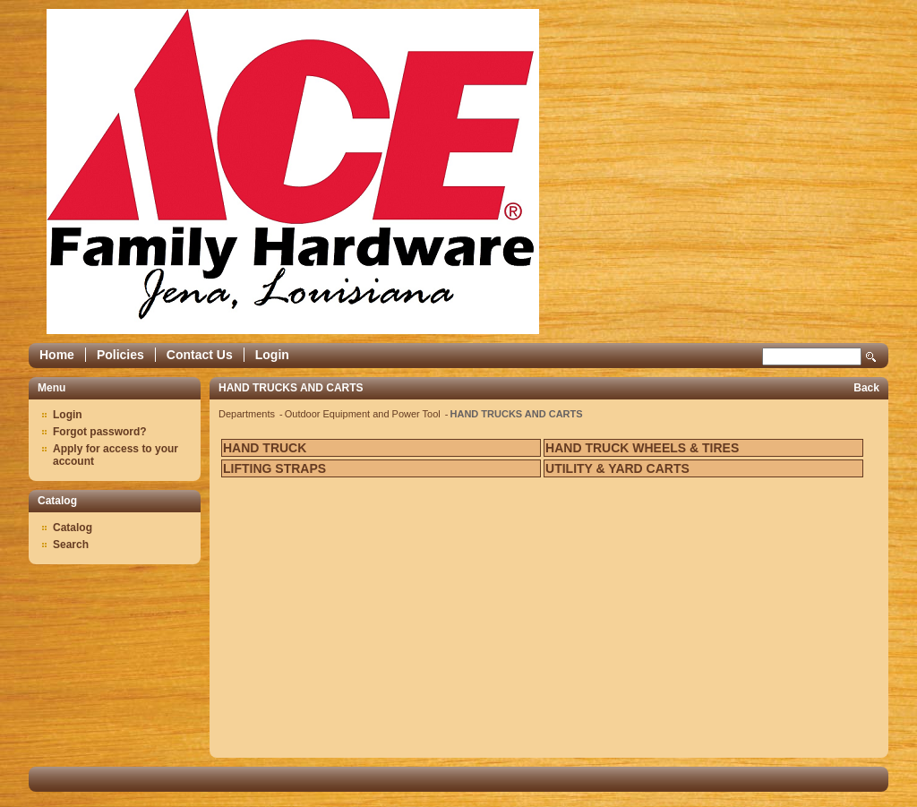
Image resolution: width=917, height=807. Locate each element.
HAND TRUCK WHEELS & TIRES (642, 448)
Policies (120, 355)
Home (56, 355)
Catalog (72, 527)
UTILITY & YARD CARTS (617, 468)
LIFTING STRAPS (274, 468)
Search (871, 357)
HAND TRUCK (264, 448)
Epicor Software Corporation (293, 171)
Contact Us (200, 355)
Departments (248, 413)
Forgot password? (100, 431)
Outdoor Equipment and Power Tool (364, 413)
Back (866, 388)
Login (272, 355)
